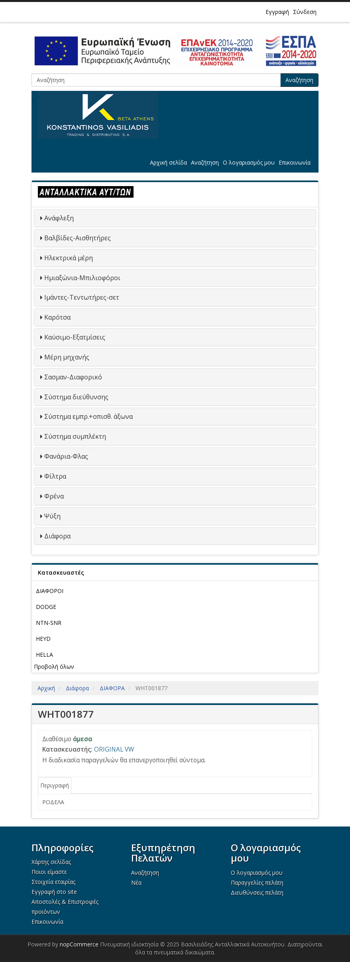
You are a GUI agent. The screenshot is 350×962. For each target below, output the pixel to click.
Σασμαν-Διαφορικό (73, 377)
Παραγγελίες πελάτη (257, 882)
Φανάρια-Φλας (66, 456)
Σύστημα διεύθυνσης (76, 397)
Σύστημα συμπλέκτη (75, 436)
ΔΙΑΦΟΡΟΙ (49, 591)
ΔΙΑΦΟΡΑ (112, 688)
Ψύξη (52, 516)
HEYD (43, 638)
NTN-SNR (48, 622)
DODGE (46, 607)
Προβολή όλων (54, 666)
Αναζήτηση (299, 80)
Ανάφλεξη (59, 218)
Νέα (136, 882)
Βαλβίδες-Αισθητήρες (77, 238)
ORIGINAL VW (114, 749)
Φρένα (54, 496)
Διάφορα (57, 536)
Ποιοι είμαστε (49, 872)
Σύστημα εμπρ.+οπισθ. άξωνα (88, 416)
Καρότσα (57, 317)
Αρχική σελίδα (168, 162)
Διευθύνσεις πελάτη (257, 892)
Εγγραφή (277, 12)
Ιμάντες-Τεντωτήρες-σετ (81, 297)
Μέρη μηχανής (66, 357)
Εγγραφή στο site (54, 891)
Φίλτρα (55, 476)
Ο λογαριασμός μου (249, 162)
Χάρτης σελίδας (51, 862)
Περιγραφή (54, 785)
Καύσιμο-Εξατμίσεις (74, 337)
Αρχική (46, 688)
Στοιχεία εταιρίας (53, 881)
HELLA (44, 654)
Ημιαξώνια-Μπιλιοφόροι (82, 277)
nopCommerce (79, 944)
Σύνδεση (305, 12)
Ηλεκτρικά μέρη (68, 257)
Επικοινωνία (295, 162)
